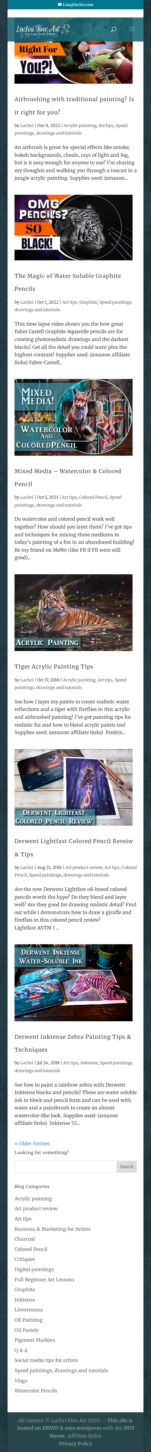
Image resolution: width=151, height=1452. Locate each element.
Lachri (27, 125)
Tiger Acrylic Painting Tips (54, 666)
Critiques (24, 1259)
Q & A (20, 1350)
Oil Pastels (26, 1330)
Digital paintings (34, 1269)
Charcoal (24, 1239)
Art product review (83, 867)
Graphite (88, 302)
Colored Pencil (93, 497)
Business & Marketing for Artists (52, 1229)
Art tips (106, 125)
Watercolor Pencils (35, 1391)
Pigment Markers (34, 1340)
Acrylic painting (80, 125)
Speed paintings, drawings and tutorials (69, 875)
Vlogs (20, 1381)
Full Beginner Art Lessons (44, 1280)
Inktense (89, 1063)
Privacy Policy (75, 1444)
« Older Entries (32, 1143)
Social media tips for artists (46, 1360)
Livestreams (28, 1310)
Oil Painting (28, 1320)
